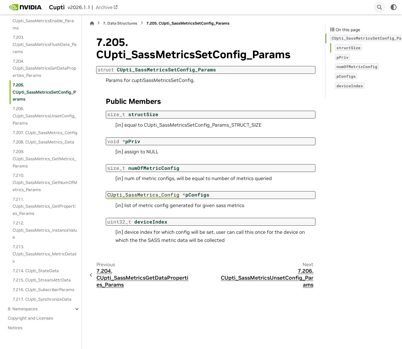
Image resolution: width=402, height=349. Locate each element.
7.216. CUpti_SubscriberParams (43, 289)
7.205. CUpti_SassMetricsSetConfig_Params (44, 92)
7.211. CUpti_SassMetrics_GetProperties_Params (44, 206)
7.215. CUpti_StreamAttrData (42, 280)
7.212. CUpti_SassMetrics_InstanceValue (45, 230)
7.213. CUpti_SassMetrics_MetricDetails (44, 254)
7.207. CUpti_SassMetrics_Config (45, 132)
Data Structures (120, 23)
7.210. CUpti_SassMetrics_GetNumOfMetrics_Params (45, 182)
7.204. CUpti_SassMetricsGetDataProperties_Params (44, 68)
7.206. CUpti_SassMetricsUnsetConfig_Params (44, 116)
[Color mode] (393, 7)
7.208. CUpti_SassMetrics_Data (43, 142)
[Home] (92, 23)
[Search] (379, 7)
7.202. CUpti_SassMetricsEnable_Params (43, 21)
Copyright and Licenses (30, 318)
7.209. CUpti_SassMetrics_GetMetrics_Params (44, 159)
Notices (15, 327)
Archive (104, 7)
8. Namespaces (23, 308)
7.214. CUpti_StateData (36, 270)
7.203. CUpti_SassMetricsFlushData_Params (45, 44)
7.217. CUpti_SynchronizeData (42, 299)
